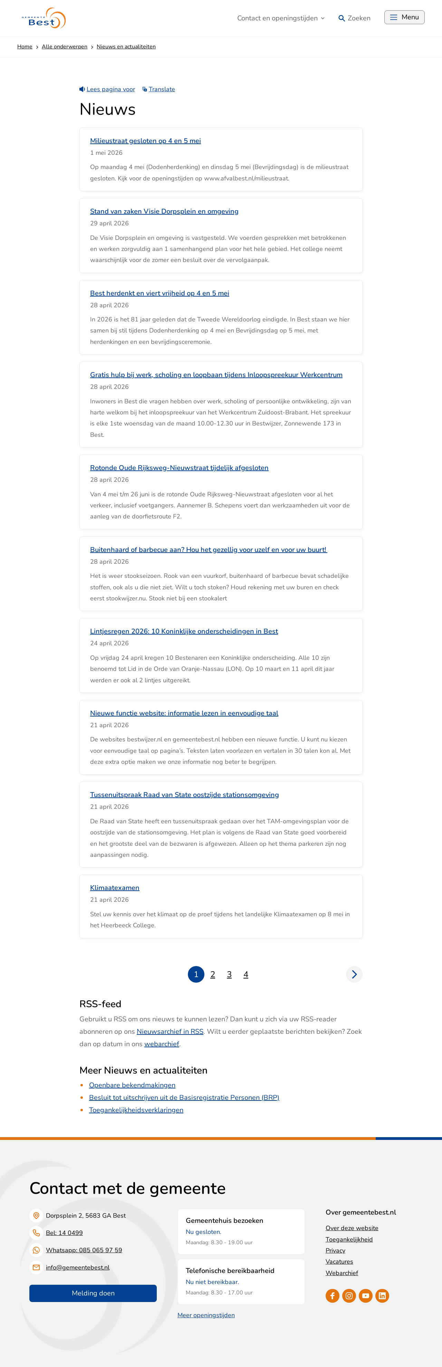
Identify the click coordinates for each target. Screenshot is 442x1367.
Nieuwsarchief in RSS (170, 1031)
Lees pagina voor (107, 89)
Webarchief (342, 1273)
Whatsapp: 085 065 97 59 (84, 1250)
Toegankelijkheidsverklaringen (136, 1110)
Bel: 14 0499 (64, 1233)
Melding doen (93, 1293)
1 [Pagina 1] (196, 974)
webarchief (161, 1044)
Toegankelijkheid (349, 1239)
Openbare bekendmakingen (132, 1085)
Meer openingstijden (206, 1315)
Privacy (335, 1250)
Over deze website (352, 1228)
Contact (281, 18)
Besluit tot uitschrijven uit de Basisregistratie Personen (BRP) (184, 1097)
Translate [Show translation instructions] (158, 89)
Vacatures (339, 1261)
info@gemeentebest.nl (77, 1267)
